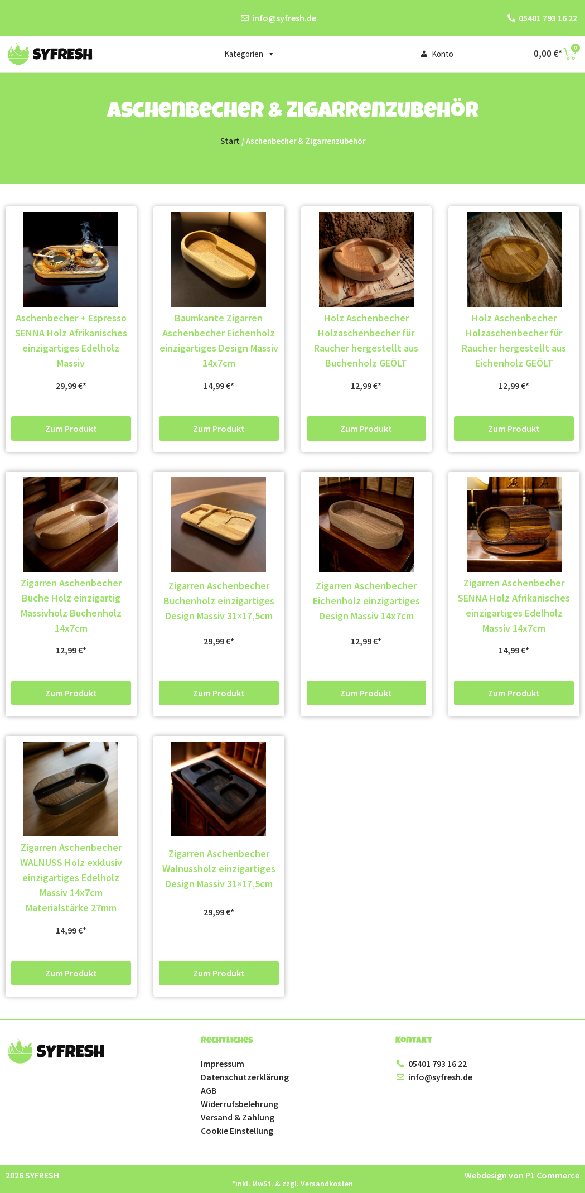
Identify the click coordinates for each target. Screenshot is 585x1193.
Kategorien (249, 54)
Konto (442, 54)
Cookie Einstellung (237, 1130)
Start (230, 141)
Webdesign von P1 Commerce (522, 1175)
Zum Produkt (71, 428)
